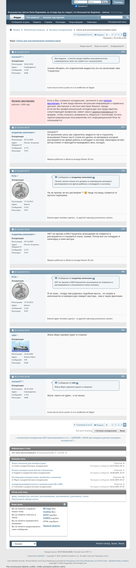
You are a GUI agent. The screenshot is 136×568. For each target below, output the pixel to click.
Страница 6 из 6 (84, 34)
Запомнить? (81, 6)
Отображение (116, 46)
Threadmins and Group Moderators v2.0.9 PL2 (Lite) (86, 561)
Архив (114, 543)
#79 (123, 229)
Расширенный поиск (117, 22)
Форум (17, 17)
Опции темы (85, 46)
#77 (123, 127)
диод (14, 496)
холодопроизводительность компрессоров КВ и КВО (37, 484)
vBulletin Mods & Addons (119, 561)
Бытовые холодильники (60, 29)
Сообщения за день (20, 22)
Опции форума (76, 22)
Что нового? (32, 17)
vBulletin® (42, 556)
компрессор (24, 496)
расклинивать (62, 496)
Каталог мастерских (53, 17)
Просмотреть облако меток (25, 499)
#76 (123, 51)
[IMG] (46, 515)
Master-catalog (103, 543)
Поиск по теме (100, 46)
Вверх (122, 431)
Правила (37, 22)
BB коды (47, 508)
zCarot (105, 556)
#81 (123, 330)
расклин (35, 496)
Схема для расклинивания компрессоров (38, 40)
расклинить (76, 496)
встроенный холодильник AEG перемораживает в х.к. (43, 437)
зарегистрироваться (103, 111)
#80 (123, 271)
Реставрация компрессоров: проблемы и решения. (36, 477)
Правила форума (51, 526)
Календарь (61, 22)
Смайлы (47, 511)
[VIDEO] (47, 518)
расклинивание (47, 496)
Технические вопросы (34, 29)
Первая (99, 34)
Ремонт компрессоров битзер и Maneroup (32, 470)
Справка (48, 22)
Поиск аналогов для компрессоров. (29, 463)
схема (85, 496)
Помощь (118, 2)
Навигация (92, 22)
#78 (123, 170)
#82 (123, 376)
